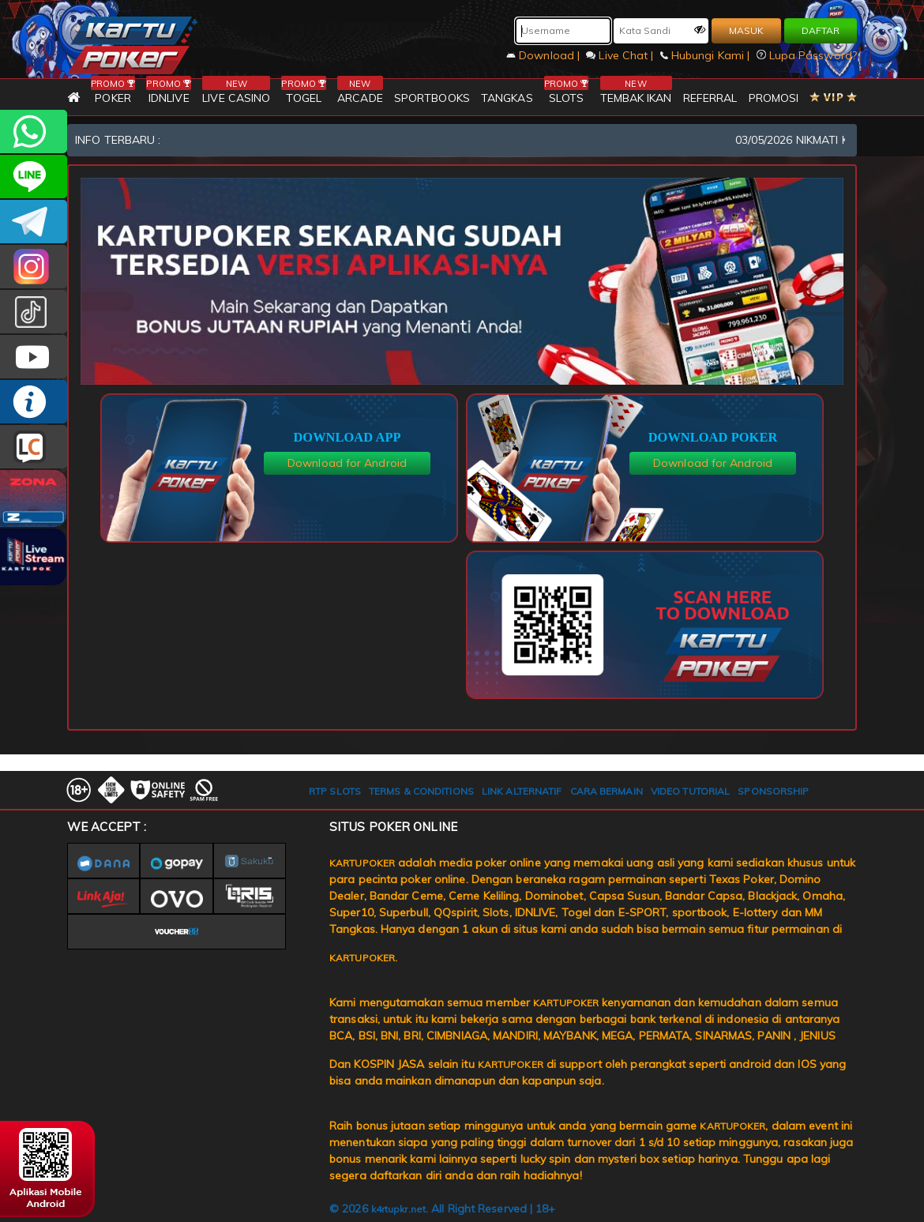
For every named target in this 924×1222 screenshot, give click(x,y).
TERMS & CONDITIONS (421, 791)
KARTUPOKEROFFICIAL (33, 221)
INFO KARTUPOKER (33, 401)
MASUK (746, 30)
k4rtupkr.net (398, 1209)
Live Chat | (621, 55)
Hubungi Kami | (706, 55)
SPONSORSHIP (773, 791)
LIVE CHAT (33, 446)
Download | (544, 55)
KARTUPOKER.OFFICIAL (33, 356)
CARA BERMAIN (606, 791)
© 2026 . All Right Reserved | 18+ (442, 1208)
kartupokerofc (33, 311)
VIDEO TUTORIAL (690, 791)
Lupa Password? (807, 55)
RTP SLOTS (335, 791)
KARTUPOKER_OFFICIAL (33, 266)
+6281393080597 (33, 131)
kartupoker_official (33, 176)
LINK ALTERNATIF (522, 791)
